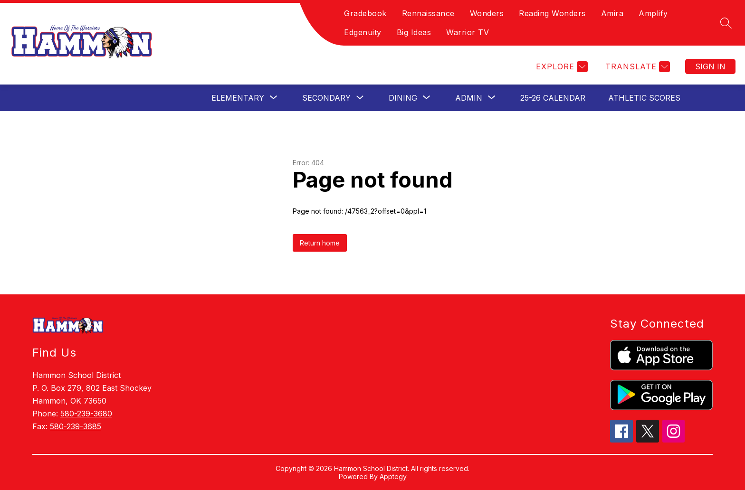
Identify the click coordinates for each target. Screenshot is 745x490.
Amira (612, 13)
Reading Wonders (552, 13)
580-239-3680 (86, 413)
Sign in (710, 66)
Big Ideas (414, 32)
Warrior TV (467, 32)
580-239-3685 (75, 426)
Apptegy (393, 476)
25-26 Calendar (552, 98)
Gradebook (365, 13)
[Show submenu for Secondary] (326, 98)
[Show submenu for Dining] (403, 98)
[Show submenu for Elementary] (237, 98)
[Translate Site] (636, 67)
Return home (320, 243)
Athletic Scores (644, 98)
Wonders (487, 13)
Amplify (653, 13)
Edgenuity (363, 32)
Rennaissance (428, 13)
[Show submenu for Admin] (468, 98)
